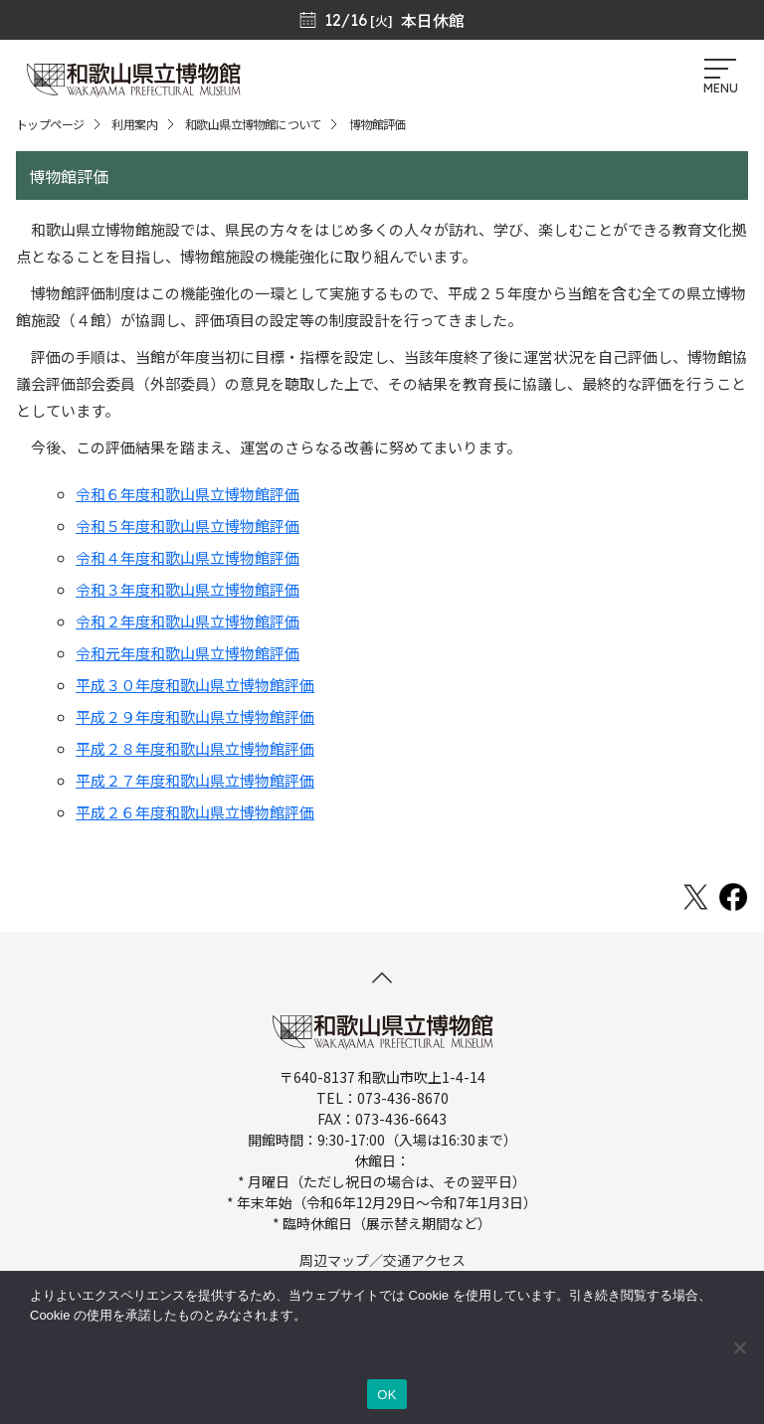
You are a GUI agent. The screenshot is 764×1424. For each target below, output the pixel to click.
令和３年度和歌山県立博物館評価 (187, 589)
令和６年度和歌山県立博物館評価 (187, 493)
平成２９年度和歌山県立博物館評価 (195, 716)
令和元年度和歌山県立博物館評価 (187, 652)
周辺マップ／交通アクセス (382, 1260)
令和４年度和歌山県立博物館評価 (187, 557)
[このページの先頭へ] (382, 977)
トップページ (50, 123)
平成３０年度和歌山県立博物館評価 (195, 684)
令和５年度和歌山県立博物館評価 (187, 525)
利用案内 (134, 123)
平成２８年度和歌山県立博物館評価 (195, 748)
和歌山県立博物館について (253, 123)
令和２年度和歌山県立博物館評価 (187, 621)
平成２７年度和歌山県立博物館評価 (195, 780)
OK (386, 1394)
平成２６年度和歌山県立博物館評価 (195, 811)
